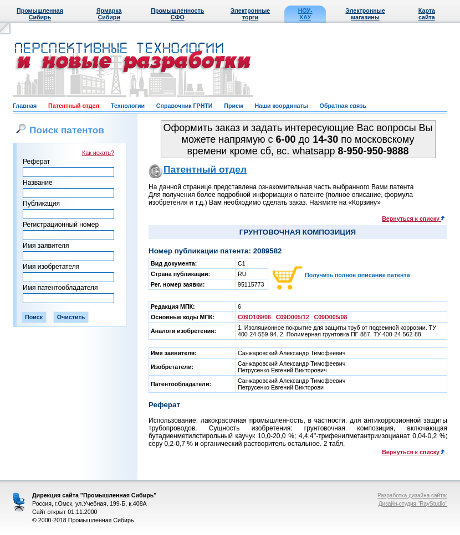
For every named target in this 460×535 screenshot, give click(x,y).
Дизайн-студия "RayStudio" (413, 504)
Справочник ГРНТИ (184, 105)
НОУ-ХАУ (305, 13)
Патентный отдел (73, 105)
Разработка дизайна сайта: (412, 495)
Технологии (128, 105)
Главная (25, 105)
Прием (233, 105)
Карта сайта (426, 13)
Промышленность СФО (177, 13)
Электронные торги (250, 13)
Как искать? (98, 152)
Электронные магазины (365, 13)
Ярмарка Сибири (108, 13)
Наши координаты (281, 105)
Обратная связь (343, 105)
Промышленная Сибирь (40, 13)
